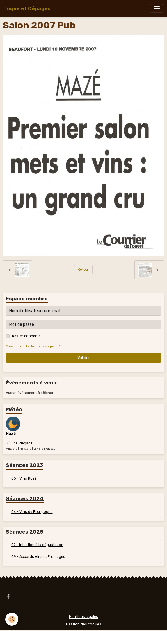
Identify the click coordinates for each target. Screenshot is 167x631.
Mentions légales (83, 617)
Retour (83, 269)
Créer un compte (17, 346)
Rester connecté (26, 336)
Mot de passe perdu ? (46, 346)
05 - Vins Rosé (24, 478)
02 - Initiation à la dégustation (37, 545)
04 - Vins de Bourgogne (32, 512)
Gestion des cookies (83, 624)
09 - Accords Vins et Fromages (38, 557)
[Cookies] (11, 619)
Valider (83, 357)
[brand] (27, 8)
